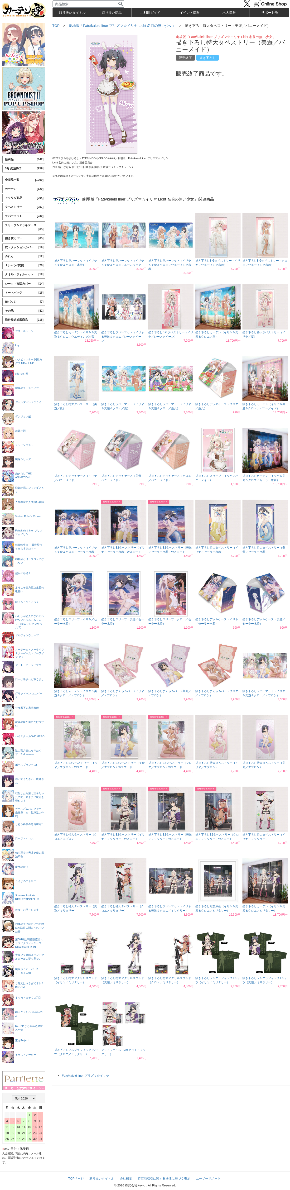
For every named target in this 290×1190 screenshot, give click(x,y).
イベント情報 (190, 12)
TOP (55, 26)
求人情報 (229, 12)
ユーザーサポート (208, 1178)
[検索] (120, 4)
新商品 (24, 160)
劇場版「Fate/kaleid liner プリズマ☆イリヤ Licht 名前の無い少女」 (122, 26)
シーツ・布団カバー (24, 284)
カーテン (24, 189)
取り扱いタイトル (101, 1178)
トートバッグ (24, 293)
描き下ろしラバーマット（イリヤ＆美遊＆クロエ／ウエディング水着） (169, 264)
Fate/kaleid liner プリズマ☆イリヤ (85, 1075)
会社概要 (126, 1178)
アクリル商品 (24, 198)
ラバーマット (24, 216)
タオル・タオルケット (24, 274)
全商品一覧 (24, 180)
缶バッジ (24, 302)
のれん (24, 256)
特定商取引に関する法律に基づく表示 (164, 1178)
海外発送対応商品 (24, 320)
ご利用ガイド (150, 12)
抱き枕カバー (24, 238)
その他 (24, 311)
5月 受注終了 (24, 169)
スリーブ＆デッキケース (24, 227)
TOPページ (76, 1178)
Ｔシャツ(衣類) (24, 265)
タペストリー (24, 207)
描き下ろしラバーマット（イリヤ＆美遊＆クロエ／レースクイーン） (122, 336)
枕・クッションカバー (24, 247)
